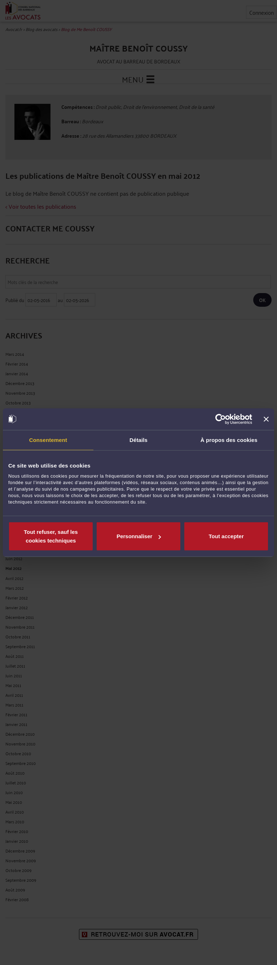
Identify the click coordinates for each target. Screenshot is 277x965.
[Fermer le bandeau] (266, 418)
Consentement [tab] (48, 440)
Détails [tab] (138, 440)
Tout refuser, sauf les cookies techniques (51, 536)
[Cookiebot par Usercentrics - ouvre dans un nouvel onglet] (220, 418)
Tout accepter (226, 536)
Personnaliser (138, 536)
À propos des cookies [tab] (229, 440)
